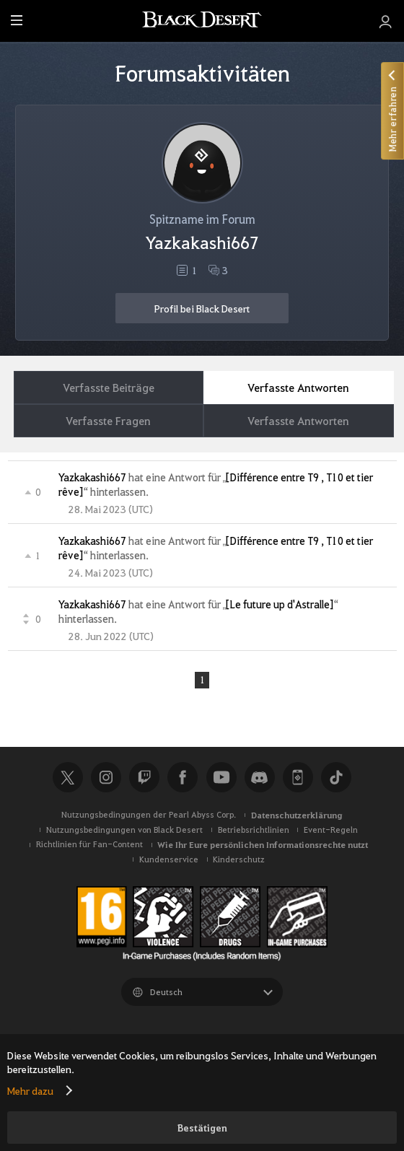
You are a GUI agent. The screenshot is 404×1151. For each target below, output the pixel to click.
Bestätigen (202, 1127)
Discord (260, 778)
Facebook (182, 778)
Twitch (144, 778)
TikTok (336, 778)
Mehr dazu (30, 1090)
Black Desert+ (298, 778)
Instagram (106, 778)
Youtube (221, 778)
